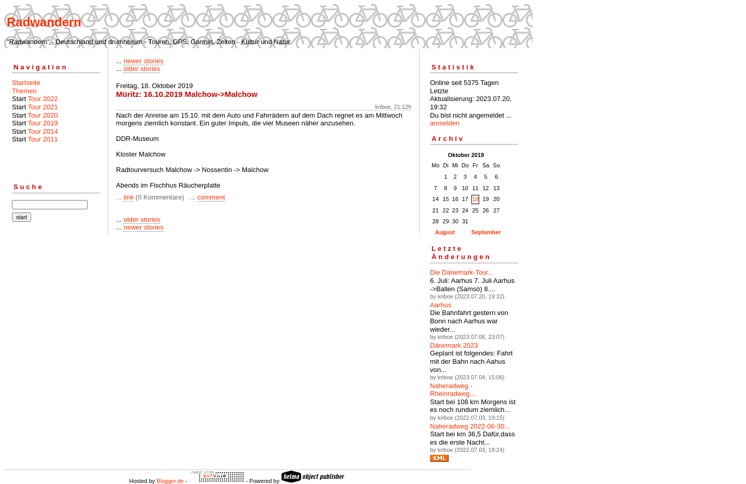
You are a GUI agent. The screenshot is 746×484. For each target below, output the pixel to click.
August (445, 232)
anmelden (445, 123)
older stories (141, 69)
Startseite (26, 83)
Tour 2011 (43, 139)
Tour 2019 (43, 123)
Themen (24, 91)
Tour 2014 (43, 131)
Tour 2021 (43, 107)
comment (211, 197)
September (486, 232)
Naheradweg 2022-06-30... (470, 426)
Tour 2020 (43, 115)
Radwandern (44, 22)
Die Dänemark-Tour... (462, 272)
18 (475, 199)
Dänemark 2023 (454, 345)
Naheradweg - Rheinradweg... (452, 390)
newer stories (143, 61)
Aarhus (440, 305)
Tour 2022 (43, 99)
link (128, 197)
